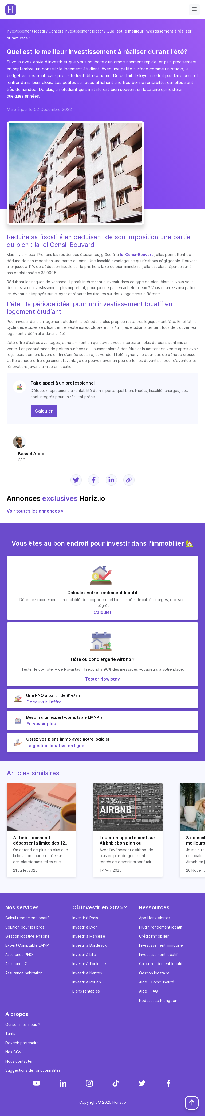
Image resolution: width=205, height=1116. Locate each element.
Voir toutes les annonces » (35, 511)
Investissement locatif (26, 31)
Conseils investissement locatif (76, 31)
